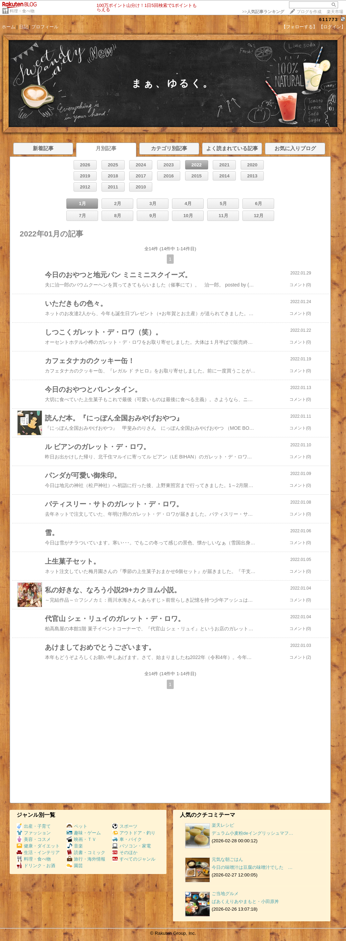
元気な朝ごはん (227, 859)
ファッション (34, 832)
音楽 (75, 845)
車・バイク (127, 839)
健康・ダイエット (38, 845)
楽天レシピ (223, 825)
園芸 (75, 865)
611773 (328, 19)
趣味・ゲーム (84, 832)
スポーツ (124, 826)
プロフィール (44, 26)
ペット (77, 826)
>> (263, 11)
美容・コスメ (34, 839)
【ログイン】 (332, 26)
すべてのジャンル (133, 859)
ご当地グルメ (225, 893)
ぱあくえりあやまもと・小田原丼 (245, 901)
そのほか (124, 852)
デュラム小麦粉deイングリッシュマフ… (252, 833)
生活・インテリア (38, 852)
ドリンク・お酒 (36, 865)
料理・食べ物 (22, 11)
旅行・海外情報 (86, 859)
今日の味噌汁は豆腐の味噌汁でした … (252, 867)
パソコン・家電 (131, 845)
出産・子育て (34, 826)
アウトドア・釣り (133, 832)
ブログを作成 (309, 11)
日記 (23, 26)
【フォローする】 (299, 26)
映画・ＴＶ (81, 839)
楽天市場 (335, 11)
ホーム (8, 26)
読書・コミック (86, 852)
